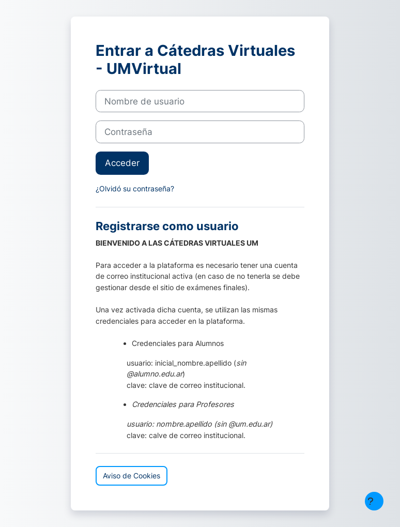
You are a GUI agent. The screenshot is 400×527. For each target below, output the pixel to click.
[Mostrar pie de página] (374, 501)
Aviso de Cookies (131, 475)
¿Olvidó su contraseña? (135, 188)
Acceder (122, 163)
